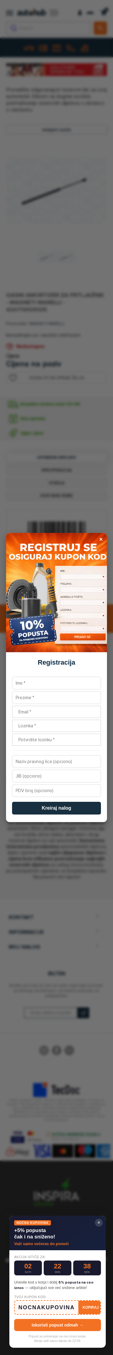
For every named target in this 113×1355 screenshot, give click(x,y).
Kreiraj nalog (56, 808)
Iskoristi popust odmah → (57, 1325)
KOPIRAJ (91, 1307)
